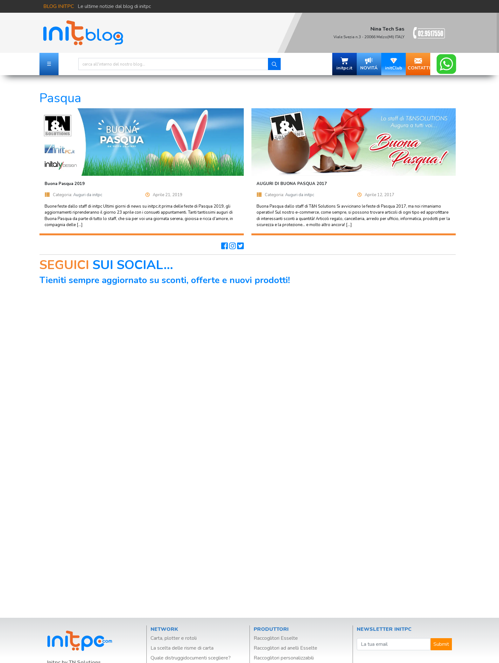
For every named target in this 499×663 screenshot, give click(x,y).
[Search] (173, 64)
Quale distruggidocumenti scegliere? (191, 657)
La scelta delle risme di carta (182, 648)
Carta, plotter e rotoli (174, 638)
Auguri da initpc (87, 195)
